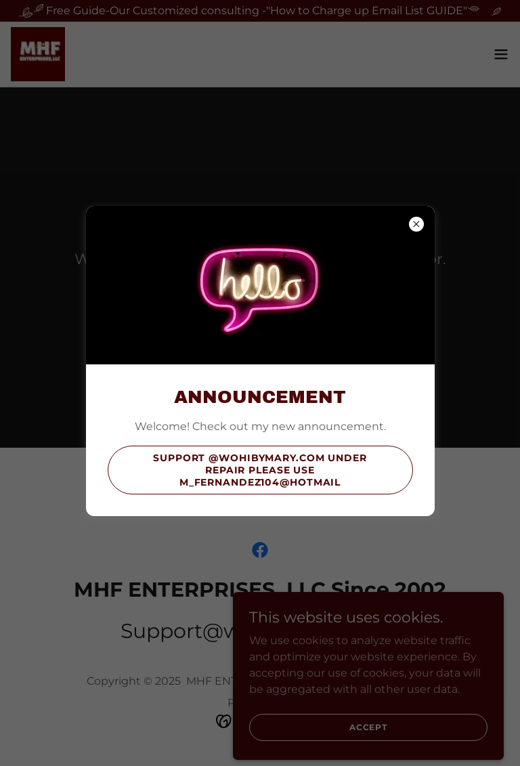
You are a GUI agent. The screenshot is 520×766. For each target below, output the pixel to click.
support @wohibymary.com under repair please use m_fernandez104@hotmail (260, 470)
